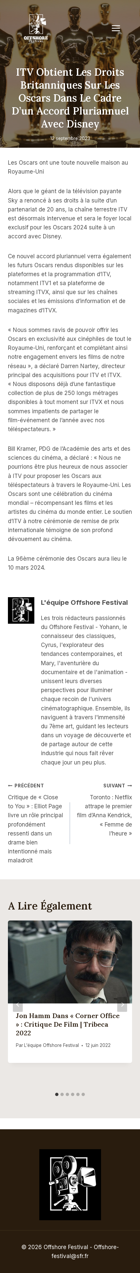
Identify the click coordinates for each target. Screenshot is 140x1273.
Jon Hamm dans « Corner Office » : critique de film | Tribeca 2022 (68, 1024)
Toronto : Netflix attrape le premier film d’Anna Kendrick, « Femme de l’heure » (104, 808)
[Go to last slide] (18, 1004)
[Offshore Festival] (36, 28)
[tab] (56, 1094)
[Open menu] (119, 28)
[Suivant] (122, 1004)
